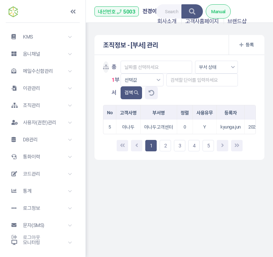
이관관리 (23, 88)
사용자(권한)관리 (31, 122)
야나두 (128, 127)
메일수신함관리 (29, 71)
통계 (18, 191)
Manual (218, 11)
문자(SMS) (25, 225)
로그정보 (23, 208)
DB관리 (22, 139)
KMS (19, 37)
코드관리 (23, 174)
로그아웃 (23, 237)
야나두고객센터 (158, 127)
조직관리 (23, 105)
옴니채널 (23, 54)
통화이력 (23, 157)
